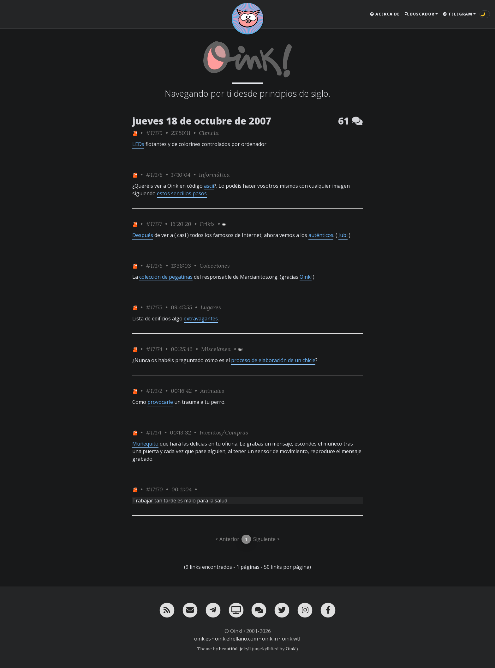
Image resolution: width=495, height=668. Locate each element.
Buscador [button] (419, 14)
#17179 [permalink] (154, 133)
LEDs (138, 144)
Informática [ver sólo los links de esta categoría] (214, 174)
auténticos (320, 235)
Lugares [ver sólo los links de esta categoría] (210, 307)
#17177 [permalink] (154, 224)
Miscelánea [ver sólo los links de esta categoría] (216, 349)
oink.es (202, 638)
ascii (209, 185)
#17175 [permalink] (154, 307)
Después (142, 235)
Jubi (343, 235)
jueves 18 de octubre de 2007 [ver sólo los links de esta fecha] (201, 121)
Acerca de (385, 14)
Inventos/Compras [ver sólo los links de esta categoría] (224, 432)
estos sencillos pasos (182, 193)
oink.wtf (291, 638)
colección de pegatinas (166, 276)
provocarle (160, 401)
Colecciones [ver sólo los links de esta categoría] (215, 265)
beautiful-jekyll (235, 649)
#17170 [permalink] (154, 489)
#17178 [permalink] (154, 174)
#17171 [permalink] (153, 432)
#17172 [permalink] (154, 390)
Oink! (306, 276)
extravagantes (201, 318)
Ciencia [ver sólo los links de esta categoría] (209, 133)
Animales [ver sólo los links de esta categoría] (212, 390)
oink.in (270, 638)
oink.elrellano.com (236, 638)
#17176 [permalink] (154, 265)
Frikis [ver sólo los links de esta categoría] (207, 224)
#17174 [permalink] (154, 349)
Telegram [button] (457, 14)
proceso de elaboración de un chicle (273, 360)
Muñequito (145, 443)
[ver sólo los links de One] (134, 133)
